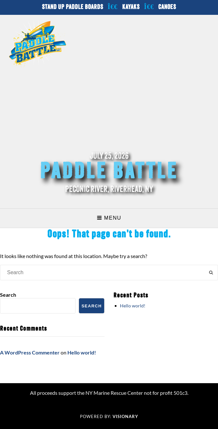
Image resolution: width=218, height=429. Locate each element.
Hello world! (132, 305)
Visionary (125, 416)
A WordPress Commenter (30, 352)
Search (8, 295)
